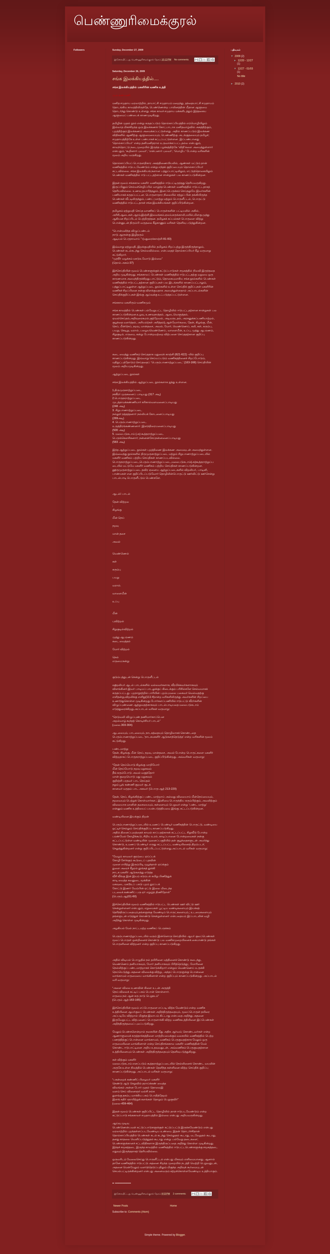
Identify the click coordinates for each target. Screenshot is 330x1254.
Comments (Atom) (138, 1211)
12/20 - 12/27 (245, 60)
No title (241, 76)
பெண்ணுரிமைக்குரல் (135, 21)
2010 (238, 83)
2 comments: (180, 1193)
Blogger (180, 1234)
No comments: (182, 59)
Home (173, 1205)
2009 (238, 56)
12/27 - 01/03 (245, 68)
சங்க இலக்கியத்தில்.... (135, 78)
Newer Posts (120, 1205)
